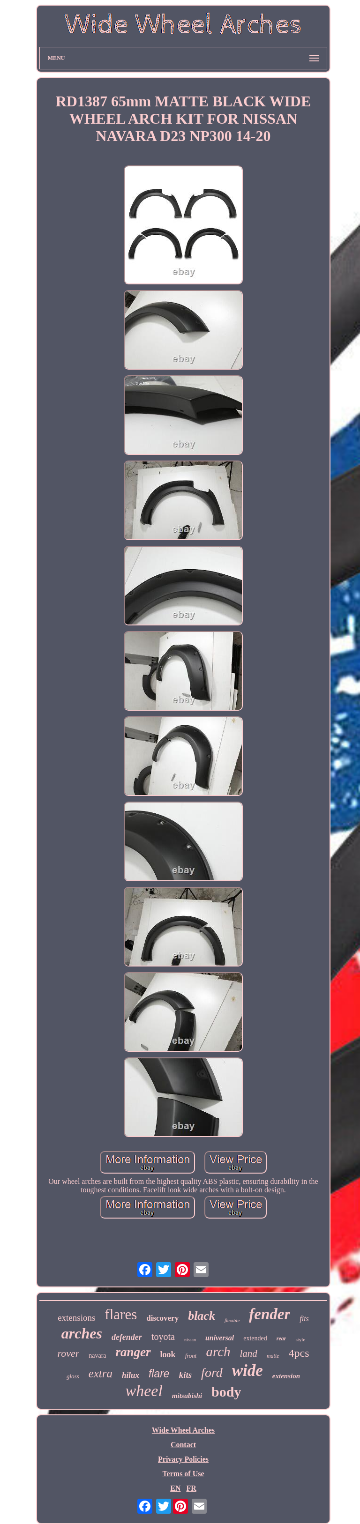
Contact (183, 1445)
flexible (232, 1320)
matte (273, 1356)
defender (127, 1337)
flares (121, 1314)
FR (191, 1488)
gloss (73, 1376)
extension (286, 1376)
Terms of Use (183, 1474)
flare (159, 1374)
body (226, 1391)
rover (68, 1353)
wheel (144, 1390)
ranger (133, 1352)
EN (175, 1488)
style (300, 1339)
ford (212, 1372)
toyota (163, 1336)
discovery (162, 1318)
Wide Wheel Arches (183, 1430)
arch (218, 1351)
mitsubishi (187, 1395)
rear (281, 1338)
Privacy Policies (183, 1459)
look (168, 1354)
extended (255, 1338)
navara (97, 1355)
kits (185, 1375)
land (248, 1353)
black (201, 1316)
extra (100, 1373)
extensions (76, 1318)
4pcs (299, 1353)
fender (269, 1314)
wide (247, 1370)
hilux (130, 1375)
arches (81, 1333)
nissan (190, 1339)
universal (219, 1338)
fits (304, 1319)
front (191, 1355)
